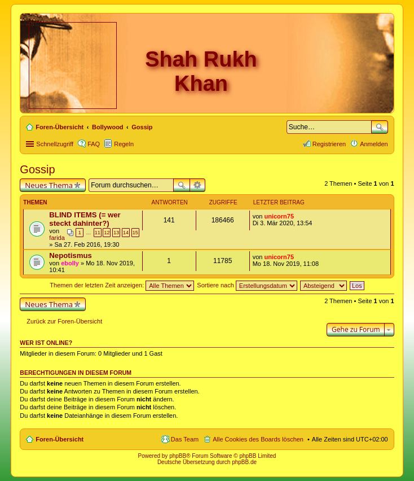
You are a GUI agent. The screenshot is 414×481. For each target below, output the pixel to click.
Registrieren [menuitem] (329, 144)
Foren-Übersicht (59, 439)
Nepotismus (70, 255)
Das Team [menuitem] (185, 439)
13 (116, 232)
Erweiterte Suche (197, 185)
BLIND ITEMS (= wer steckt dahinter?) (84, 219)
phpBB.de (244, 462)
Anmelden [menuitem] (374, 144)
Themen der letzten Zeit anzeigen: (122, 285)
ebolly (70, 263)
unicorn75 (279, 216)
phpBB (177, 456)
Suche (379, 127)
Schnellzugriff (54, 144)
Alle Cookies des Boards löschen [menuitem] (258, 439)
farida (57, 237)
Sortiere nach (247, 285)
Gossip (37, 169)
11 (97, 232)
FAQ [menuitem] (93, 144)
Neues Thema (49, 185)
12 (106, 232)
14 (126, 232)
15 (135, 232)
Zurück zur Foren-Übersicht (64, 321)
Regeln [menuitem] (124, 144)
